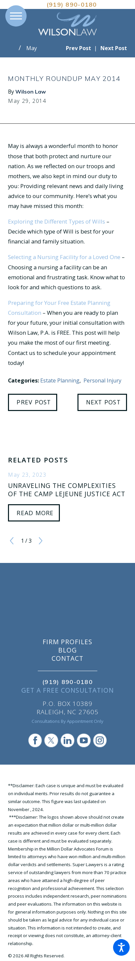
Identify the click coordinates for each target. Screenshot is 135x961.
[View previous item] (11, 540)
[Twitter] (51, 740)
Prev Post (34, 402)
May (31, 48)
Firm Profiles (67, 642)
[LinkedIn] (67, 740)
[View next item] (40, 540)
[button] (121, 947)
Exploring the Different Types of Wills (56, 221)
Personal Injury (102, 380)
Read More (35, 513)
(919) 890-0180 (72, 4)
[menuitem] (67, 642)
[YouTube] (84, 740)
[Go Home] (13, 48)
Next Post (103, 402)
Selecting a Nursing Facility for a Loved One (64, 257)
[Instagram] (100, 740)
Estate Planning (59, 380)
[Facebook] (35, 740)
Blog (67, 650)
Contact (67, 658)
